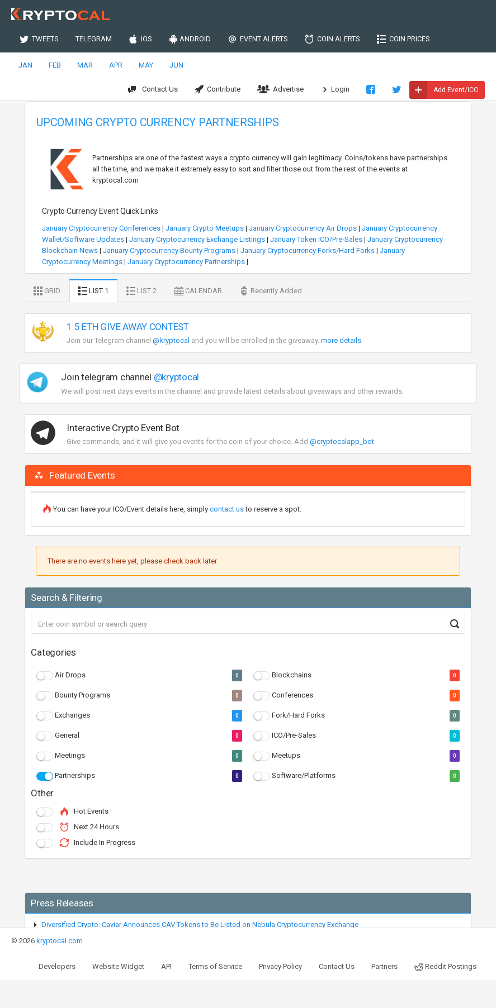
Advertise (280, 89)
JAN (25, 65)
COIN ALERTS (332, 39)
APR (115, 65)
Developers (57, 966)
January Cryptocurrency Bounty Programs (169, 250)
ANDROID (190, 39)
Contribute (217, 89)
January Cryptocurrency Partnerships (186, 261)
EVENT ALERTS (258, 39)
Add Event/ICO (444, 90)
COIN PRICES (403, 39)
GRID (47, 290)
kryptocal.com (59, 941)
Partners (384, 966)
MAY (146, 65)
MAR (85, 65)
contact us (227, 509)
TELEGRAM (93, 39)
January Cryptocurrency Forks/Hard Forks (307, 250)
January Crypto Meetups (205, 228)
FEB (55, 65)
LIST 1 (93, 290)
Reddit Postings (445, 966)
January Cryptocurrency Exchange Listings (197, 239)
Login (334, 89)
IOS (140, 39)
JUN (176, 65)
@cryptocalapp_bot (342, 441)
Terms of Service (215, 966)
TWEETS (39, 39)
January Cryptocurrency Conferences (101, 228)
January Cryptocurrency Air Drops (303, 228)
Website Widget (118, 966)
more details (341, 340)
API (166, 966)
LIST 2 (141, 290)
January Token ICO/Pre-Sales (316, 239)
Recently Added (271, 290)
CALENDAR (198, 290)
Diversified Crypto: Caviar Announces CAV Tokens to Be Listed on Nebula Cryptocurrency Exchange (199, 924)
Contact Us (152, 89)
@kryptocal (171, 340)
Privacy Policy (280, 966)
